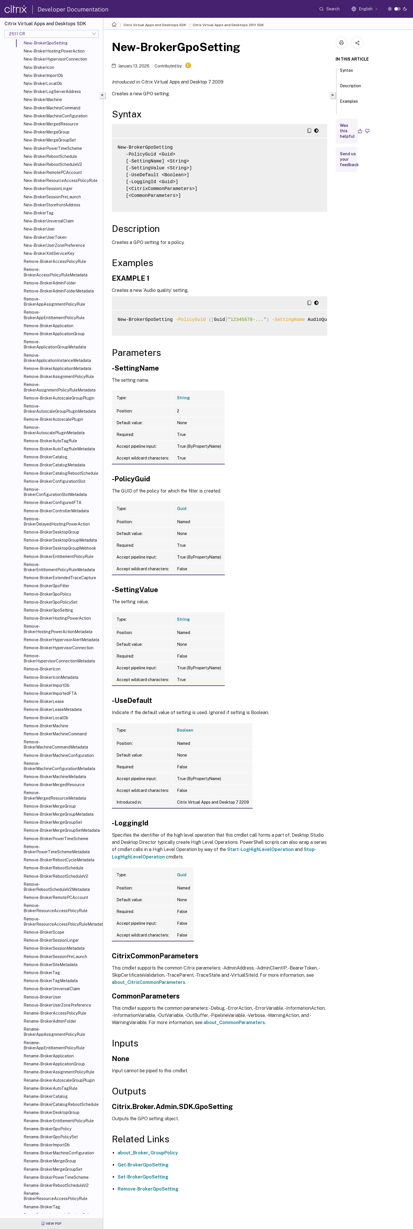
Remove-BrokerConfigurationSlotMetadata (55, 492)
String (183, 398)
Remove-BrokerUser (42, 997)
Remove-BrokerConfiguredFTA (52, 502)
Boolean (185, 730)
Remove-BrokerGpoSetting (48, 610)
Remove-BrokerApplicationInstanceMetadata (57, 358)
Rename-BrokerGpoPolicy (47, 1129)
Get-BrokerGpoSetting (143, 1165)
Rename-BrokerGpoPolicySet (51, 1137)
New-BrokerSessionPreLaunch (52, 197)
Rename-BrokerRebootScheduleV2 (56, 1185)
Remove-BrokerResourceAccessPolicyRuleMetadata (62, 921)
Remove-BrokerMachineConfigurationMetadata (59, 766)
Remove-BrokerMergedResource (54, 784)
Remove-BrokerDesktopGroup (51, 532)
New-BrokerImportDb (43, 75)
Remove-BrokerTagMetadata (51, 980)
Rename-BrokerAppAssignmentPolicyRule (54, 1032)
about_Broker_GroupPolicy (148, 1153)
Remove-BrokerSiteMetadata (50, 964)
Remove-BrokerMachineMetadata (55, 776)
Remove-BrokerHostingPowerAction (57, 618)
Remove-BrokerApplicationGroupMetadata (55, 344)
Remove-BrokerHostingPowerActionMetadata (58, 629)
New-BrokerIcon (39, 67)
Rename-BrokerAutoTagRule (50, 1088)
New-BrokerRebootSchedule (50, 156)
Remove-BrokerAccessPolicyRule (55, 261)
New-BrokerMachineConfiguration (55, 116)
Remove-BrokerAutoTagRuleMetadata (59, 449)
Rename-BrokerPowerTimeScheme (56, 1177)
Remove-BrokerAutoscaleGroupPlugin (59, 398)
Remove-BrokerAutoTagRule (50, 441)
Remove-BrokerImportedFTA (50, 693)
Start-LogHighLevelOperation (260, 849)
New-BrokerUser (39, 229)
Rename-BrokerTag (42, 1207)
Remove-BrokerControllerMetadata (56, 511)
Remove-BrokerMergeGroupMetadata (58, 814)
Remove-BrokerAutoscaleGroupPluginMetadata (60, 409)
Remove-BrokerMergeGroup (50, 806)
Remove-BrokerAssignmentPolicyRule (59, 376)
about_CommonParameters (234, 1022)
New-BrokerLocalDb (43, 83)
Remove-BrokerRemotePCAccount (56, 897)
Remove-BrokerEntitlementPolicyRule (58, 556)
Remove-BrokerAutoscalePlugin (53, 419)
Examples (349, 104)
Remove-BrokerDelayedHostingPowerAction (57, 521)
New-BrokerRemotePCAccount (53, 172)
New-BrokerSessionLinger (48, 188)
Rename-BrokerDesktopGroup (51, 1112)
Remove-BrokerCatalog (45, 457)
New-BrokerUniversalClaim (49, 221)
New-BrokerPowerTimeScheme (53, 148)
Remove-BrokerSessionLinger (51, 940)
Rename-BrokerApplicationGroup (54, 1064)
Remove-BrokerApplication (48, 325)
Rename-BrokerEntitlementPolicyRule (59, 1120)
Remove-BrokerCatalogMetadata (54, 465)
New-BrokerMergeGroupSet (50, 140)
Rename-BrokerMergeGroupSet (53, 1169)
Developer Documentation (73, 9)
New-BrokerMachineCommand (52, 108)
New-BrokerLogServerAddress (52, 91)
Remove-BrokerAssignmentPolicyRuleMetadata (60, 387)
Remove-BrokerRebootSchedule (53, 868)
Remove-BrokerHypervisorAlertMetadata (61, 639)
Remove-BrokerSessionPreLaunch (55, 956)
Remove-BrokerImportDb (46, 685)
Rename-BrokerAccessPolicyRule (55, 1013)
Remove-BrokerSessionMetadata (54, 948)
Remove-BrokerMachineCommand (55, 734)
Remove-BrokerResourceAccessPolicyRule (55, 908)
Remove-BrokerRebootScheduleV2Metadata (57, 887)
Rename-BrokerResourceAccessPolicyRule (55, 1196)
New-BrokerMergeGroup (46, 132)
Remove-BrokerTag (42, 972)
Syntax (346, 73)
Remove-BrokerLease (44, 701)
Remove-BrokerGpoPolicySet (50, 602)
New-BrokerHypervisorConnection (55, 59)
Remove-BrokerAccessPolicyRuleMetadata (55, 272)
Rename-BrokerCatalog (46, 1096)
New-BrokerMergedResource (51, 124)
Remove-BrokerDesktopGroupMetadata (60, 540)
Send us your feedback (349, 159)
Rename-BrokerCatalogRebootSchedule (61, 1104)
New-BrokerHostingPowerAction (54, 51)
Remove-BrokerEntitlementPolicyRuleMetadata (59, 567)
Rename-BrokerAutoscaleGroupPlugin (59, 1080)
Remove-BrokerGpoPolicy (47, 594)
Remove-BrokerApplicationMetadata (57, 368)
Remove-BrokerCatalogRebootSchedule (61, 473)
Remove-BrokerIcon (42, 669)
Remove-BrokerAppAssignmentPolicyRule (54, 302)
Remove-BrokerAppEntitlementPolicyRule (54, 315)
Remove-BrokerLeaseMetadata (53, 709)
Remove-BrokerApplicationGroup (54, 334)
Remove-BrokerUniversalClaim (52, 988)
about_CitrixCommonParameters (148, 982)
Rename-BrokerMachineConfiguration (59, 1153)
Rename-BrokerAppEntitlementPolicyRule (54, 1045)
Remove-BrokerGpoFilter (46, 586)
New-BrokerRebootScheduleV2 (53, 164)
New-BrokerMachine (43, 99)
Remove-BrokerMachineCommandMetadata (56, 744)
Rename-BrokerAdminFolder (50, 1021)
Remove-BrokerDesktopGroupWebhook (60, 548)
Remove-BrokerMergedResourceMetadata (55, 795)
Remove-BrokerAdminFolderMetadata (59, 291)
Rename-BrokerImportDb (47, 1145)
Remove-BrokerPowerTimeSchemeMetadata (57, 849)
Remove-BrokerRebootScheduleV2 (56, 876)
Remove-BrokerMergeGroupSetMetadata (62, 830)
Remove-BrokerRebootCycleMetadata (59, 860)
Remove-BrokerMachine (46, 726)
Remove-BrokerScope (44, 932)
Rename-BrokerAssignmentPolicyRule (59, 1072)
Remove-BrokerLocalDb (46, 718)
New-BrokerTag (39, 213)
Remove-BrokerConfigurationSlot (54, 481)
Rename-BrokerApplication (49, 1056)
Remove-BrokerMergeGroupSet (53, 822)
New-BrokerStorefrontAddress (52, 205)
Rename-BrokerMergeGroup (50, 1161)
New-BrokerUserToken (45, 237)
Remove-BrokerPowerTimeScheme (56, 838)
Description (350, 88)
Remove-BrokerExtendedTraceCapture (60, 577)
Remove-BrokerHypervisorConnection (58, 647)
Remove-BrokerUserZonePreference (57, 1005)
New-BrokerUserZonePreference (54, 245)
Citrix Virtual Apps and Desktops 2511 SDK (228, 25)
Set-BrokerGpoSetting (143, 1177)
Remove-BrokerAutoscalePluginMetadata (54, 430)
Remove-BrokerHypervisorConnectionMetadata (59, 658)
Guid (181, 508)
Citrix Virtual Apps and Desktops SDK (154, 25)
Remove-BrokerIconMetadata (51, 677)
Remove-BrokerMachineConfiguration (59, 755)
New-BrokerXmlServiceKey (49, 253)
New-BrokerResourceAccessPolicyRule (61, 180)
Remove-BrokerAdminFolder (50, 283)
